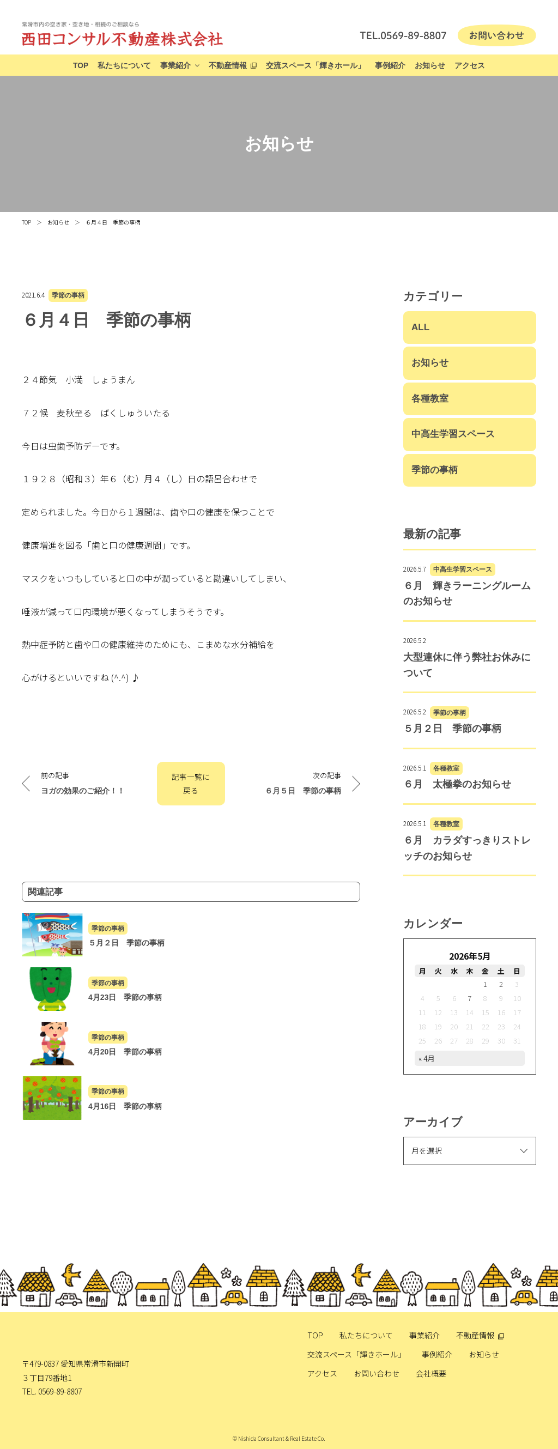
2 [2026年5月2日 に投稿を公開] (501, 984)
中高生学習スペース (453, 434)
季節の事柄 (68, 295)
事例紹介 (390, 66)
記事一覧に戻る (191, 783)
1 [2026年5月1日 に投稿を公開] (485, 984)
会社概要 (431, 1373)
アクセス (469, 66)
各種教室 (429, 398)
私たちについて (124, 66)
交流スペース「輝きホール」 (315, 66)
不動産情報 (228, 66)
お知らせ (430, 66)
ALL (420, 327)
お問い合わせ (376, 1373)
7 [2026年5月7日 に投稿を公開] (469, 998)
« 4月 (426, 1058)
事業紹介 (175, 66)
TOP (80, 66)
